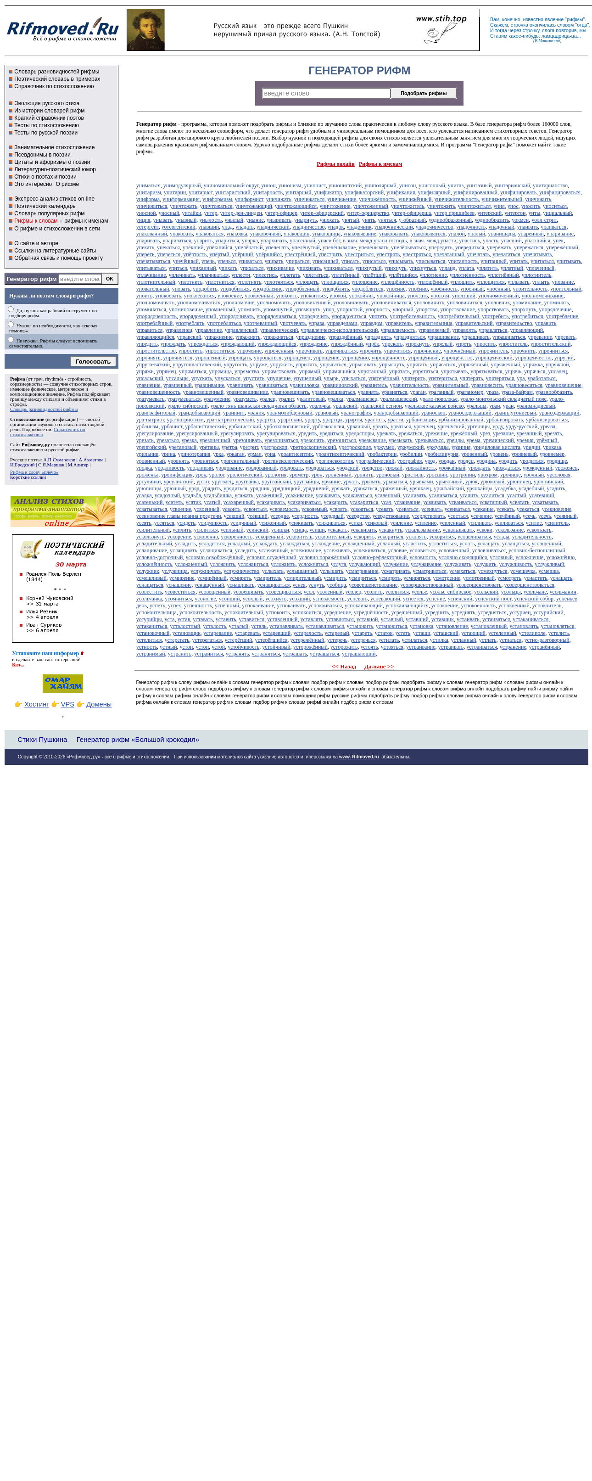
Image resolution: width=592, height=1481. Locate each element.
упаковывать (393, 233)
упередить (440, 247)
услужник (147, 571)
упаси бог (329, 240)
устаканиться (151, 626)
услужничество (241, 571)
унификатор (328, 192)
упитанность (463, 261)
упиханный (203, 268)
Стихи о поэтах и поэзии (45, 177)
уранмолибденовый (289, 413)
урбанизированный (461, 419)
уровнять (178, 461)
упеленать (277, 247)
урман (254, 454)
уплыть (540, 282)
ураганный (441, 392)
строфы (18, 404)
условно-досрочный (159, 557)
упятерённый (383, 378)
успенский (460, 598)
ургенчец (424, 426)
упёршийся (269, 254)
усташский (445, 633)
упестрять (388, 254)
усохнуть (275, 598)
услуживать (457, 564)
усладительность (532, 536)
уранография (356, 413)
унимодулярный (182, 185)
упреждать (173, 344)
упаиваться (553, 227)
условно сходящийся (463, 557)
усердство (358, 516)
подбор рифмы (382, 682)
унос (513, 206)
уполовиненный (311, 302)
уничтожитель (407, 206)
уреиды (455, 440)
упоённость (444, 289)
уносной (146, 213)
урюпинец (519, 481)
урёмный (547, 440)
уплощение (365, 282)
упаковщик (296, 233)
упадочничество (434, 227)
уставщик (442, 619)
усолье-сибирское (450, 592)
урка (218, 454)
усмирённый (212, 578)
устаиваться (496, 619)
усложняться (313, 564)
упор (328, 309)
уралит (286, 399)
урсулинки (148, 481)
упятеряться (500, 378)
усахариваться (304, 502)
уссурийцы (149, 619)
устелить (558, 633)
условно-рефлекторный (379, 557)
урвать (380, 426)
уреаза (547, 426)
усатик (193, 502)
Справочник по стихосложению (54, 86)
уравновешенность (158, 392)
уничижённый (414, 199)
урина (168, 454)
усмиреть (240, 578)
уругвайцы (306, 481)
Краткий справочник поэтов (49, 118)
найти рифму (543, 688)
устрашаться (324, 654)
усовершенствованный (426, 585)
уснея (299, 585)
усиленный (452, 523)
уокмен (520, 220)
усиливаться (508, 523)
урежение (436, 433)
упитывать (569, 261)
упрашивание (443, 337)
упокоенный (259, 295)
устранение (513, 647)
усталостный (185, 626)
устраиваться (481, 647)
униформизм (217, 199)
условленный (453, 550)
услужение (395, 564)
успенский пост (493, 598)
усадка (144, 495)
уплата (466, 268)
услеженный (273, 550)
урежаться (410, 433)
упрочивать (309, 351)
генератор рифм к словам (280, 682)
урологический (244, 474)
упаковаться (209, 233)
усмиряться (416, 578)
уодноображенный (450, 220)
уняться (387, 220)
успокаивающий (364, 605)
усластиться (443, 543)
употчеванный (260, 323)
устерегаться (207, 640)
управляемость (397, 330)
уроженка (147, 474)
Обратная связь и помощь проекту (58, 258)
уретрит (249, 447)
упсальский (149, 378)
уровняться (205, 461)
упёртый (219, 254)
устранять (237, 654)
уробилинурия (441, 454)
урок (200, 474)
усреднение (337, 612)
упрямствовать (279, 371)
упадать (244, 227)
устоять (369, 647)
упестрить (330, 254)
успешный (227, 605)
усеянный (565, 516)
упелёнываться (408, 247)
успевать (357, 598)
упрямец (166, 371)
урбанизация (421, 419)
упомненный (220, 309)
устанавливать (286, 626)
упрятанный (372, 371)
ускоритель (299, 536)
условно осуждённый (271, 557)
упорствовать (493, 309)
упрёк (373, 344)
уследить (245, 550)
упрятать (399, 371)
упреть (463, 344)
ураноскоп (433, 413)
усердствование (390, 516)
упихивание (280, 268)
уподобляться (367, 289)
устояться (392, 647)
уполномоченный (498, 295)
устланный (463, 640)
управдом (371, 323)
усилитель (557, 523)
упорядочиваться (276, 316)
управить (546, 323)
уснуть (316, 585)
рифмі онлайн (323, 702)
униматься (148, 185)
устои (186, 647)
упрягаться (442, 364)
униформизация (181, 199)
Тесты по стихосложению (46, 125)
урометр (298, 474)
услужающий (364, 564)
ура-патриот (150, 419)
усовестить (149, 592)
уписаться (374, 261)
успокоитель (546, 605)
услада (501, 536)
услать (467, 543)
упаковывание (359, 233)
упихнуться (422, 268)
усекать (505, 509)
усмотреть (509, 578)
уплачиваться (213, 275)
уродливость (169, 468)
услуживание (426, 564)
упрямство (247, 371)
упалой (456, 233)
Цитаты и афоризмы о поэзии (52, 162)
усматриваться (430, 571)
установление (452, 626)
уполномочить (273, 302)
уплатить (487, 268)
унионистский (345, 185)
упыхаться (353, 378)
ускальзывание (422, 530)
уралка (335, 399)
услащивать (183, 550)
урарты (353, 419)
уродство (371, 468)
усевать (384, 509)
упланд (447, 268)
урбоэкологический (286, 426)
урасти (395, 419)
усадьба (192, 495)
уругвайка (247, 481)
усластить (414, 543)
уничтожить (441, 206)
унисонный (432, 185)
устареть (362, 633)
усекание (483, 509)
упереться (169, 254)
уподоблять (335, 289)
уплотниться (220, 282)
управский (189, 337)
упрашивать (476, 337)
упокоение (230, 295)
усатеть (174, 502)
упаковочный (265, 233)
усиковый (376, 523)
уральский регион (381, 406)
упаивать (527, 227)
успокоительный (243, 612)
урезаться (167, 440)
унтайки (191, 213)
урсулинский (179, 481)
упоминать (556, 302)
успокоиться (306, 612)
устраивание (420, 647)
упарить (203, 240)
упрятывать (454, 371)
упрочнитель (493, 351)
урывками (421, 481)
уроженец (566, 468)
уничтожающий (253, 206)
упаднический (273, 227)
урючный (174, 488)
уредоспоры (360, 433)
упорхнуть (524, 309)
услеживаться (369, 550)
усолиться (397, 592)
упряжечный (505, 364)
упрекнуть (417, 344)
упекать (145, 247)
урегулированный (197, 433)
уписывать (400, 261)
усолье (419, 592)
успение (435, 598)
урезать (553, 433)
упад (227, 227)
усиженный (272, 523)
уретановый (183, 447)
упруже (259, 364)
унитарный (298, 192)
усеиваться (456, 509)
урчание (331, 481)
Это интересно (33, 184)
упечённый (186, 261)
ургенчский (451, 426)
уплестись (265, 275)
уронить (364, 474)
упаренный (531, 233)
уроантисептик (295, 454)
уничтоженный (370, 206)
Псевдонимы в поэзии (42, 154)
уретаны (209, 447)
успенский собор (533, 598)
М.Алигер (78, 464)
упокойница (391, 295)
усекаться (528, 509)
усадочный (167, 495)
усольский (486, 592)
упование (563, 282)
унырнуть (305, 220)
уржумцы (437, 447)
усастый (516, 495)
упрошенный (210, 357)
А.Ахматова (90, 459)
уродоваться (320, 468)
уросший (436, 474)
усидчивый (243, 523)
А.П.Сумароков (59, 459)
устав (184, 619)
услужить (485, 564)
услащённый (546, 543)
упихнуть (396, 268)
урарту (312, 419)
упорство (427, 309)
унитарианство (550, 185)
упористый (350, 309)
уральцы (476, 406)
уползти (439, 295)
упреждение (313, 344)
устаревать (247, 633)
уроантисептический (340, 454)
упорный (402, 309)
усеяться (164, 523)
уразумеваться (184, 399)
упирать (274, 261)
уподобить (205, 289)
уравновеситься (524, 385)
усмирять (390, 578)
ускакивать (363, 530)
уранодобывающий (396, 413)
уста (170, 619)
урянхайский (449, 488)
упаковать (181, 233)
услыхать (273, 571)
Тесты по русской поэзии (46, 132)
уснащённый (209, 585)
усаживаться (357, 495)
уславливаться (474, 536)
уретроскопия (355, 447)
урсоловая (558, 474)
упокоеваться (199, 295)
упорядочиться (348, 316)
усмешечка (523, 571)
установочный (153, 633)
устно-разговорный (546, 640)
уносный (169, 213)
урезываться (429, 440)
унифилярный (434, 192)
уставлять (311, 619)
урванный (358, 426)
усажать (244, 495)
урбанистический (205, 426)
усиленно (425, 523)
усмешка (548, 571)
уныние (255, 220)
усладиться (212, 543)
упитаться (542, 261)
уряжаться (365, 488)
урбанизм (147, 426)
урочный (534, 474)
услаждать (265, 543)
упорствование (457, 309)
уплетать (289, 275)
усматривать (395, 571)
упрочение (249, 351)
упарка (250, 240)
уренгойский (151, 447)
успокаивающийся (407, 605)
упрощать (240, 357)
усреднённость (371, 612)
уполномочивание (542, 295)
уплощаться (335, 282)
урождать (479, 468)
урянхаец (420, 488)
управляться (493, 330)
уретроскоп (274, 447)
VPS (67, 704)
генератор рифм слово (181, 688)
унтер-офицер (281, 213)
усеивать (431, 509)
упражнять (248, 337)
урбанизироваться (547, 419)
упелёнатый (248, 247)
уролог (216, 474)
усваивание (407, 502)
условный (501, 557)
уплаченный (540, 268)
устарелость (307, 633)
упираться (297, 261)
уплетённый (345, 275)
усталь (259, 626)
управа (316, 323)
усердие (279, 516)
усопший (229, 598)
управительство (514, 323)
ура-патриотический (230, 419)
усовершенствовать (479, 585)
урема (473, 440)
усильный (231, 530)
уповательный (152, 289)
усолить (373, 592)
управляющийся (155, 337)
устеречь (337, 640)
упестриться (359, 254)
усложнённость (154, 564)
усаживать (328, 495)
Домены (99, 704)
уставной (367, 619)
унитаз (456, 185)
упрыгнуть (391, 364)
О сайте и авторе (36, 243)
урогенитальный (240, 461)
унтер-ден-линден (241, 213)
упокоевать (168, 295)
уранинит (234, 413)
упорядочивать (236, 316)
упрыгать (306, 364)
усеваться (407, 509)
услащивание (151, 550)
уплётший (373, 275)
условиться (422, 550)
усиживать (301, 523)
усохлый (253, 598)
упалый (476, 233)
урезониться (341, 440)
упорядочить (314, 316)
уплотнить (190, 282)
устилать (388, 640)
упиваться (250, 261)
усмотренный (479, 578)
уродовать (291, 468)
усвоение (180, 509)
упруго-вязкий (153, 364)
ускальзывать (458, 530)
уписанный (326, 261)
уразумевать (150, 399)
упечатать (478, 254)
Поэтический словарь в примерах (57, 79)
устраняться (266, 654)
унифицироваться (560, 192)
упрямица (220, 371)
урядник (259, 488)
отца (582, 25)
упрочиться (397, 351)
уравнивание (209, 385)
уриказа (552, 447)
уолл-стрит (544, 220)
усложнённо (560, 557)
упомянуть (307, 309)
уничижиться (152, 206)
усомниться (178, 598)
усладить (185, 543)
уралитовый (311, 399)
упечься (227, 261)
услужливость (515, 564)
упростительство (156, 351)
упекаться (168, 247)
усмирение (182, 578)
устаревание (217, 633)
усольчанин (563, 592)
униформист (249, 199)
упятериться (442, 378)
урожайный (451, 468)
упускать (201, 378)
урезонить (312, 440)
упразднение (310, 337)
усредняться (492, 612)
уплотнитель (536, 275)
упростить (190, 351)
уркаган (235, 454)
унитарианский (512, 185)
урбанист (171, 426)
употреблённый (154, 323)
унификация (400, 192)
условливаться (489, 550)
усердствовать (428, 516)
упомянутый (277, 309)
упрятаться (425, 371)
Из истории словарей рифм (49, 110)
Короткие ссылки (28, 477)
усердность (304, 516)
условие (397, 550)
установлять (523, 626)
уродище (557, 461)
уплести (240, 275)
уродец (466, 461)
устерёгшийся (271, 640)
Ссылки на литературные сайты (55, 250)
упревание (540, 337)
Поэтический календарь (44, 206)
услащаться (515, 543)
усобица (336, 585)
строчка (519, 25)
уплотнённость (467, 275)
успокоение (444, 605)
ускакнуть (390, 530)
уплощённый (432, 282)
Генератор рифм (31, 278)
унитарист (200, 192)
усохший (299, 598)
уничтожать (183, 206)
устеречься (362, 640)
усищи (316, 530)
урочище (510, 474)
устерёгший (238, 640)
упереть (145, 254)
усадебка (505, 488)
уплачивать (181, 275)
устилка (439, 640)
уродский (347, 468)
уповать (181, 289)
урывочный (449, 481)
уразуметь (245, 399)
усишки (280, 530)
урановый (326, 413)
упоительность (530, 289)
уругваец (222, 481)
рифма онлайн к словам (163, 702)
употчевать (293, 323)
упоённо (418, 289)
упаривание (560, 233)
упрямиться (193, 371)
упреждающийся (276, 344)
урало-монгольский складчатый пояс (503, 399)
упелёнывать (373, 247)
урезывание (372, 440)
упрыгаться (333, 364)
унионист (314, 185)
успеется (413, 598)
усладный (239, 543)
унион (268, 185)
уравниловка (304, 385)
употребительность (412, 316)
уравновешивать (290, 392)
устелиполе (532, 633)
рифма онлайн (467, 688)
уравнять (368, 392)
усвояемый (314, 509)
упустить (253, 378)
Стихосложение (27, 419)
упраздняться (409, 337)
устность (146, 647)
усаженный (269, 495)
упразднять (378, 337)
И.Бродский (22, 464)
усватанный (493, 502)
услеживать (337, 550)
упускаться (227, 378)
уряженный (393, 488)
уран (494, 406)
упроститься (219, 351)
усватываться (151, 509)
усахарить (335, 502)
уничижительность (456, 199)
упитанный (493, 261)
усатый (212, 502)
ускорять (416, 536)
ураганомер (470, 392)
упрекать (392, 344)
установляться (557, 626)
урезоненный (215, 440)
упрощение (326, 357)
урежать (386, 433)
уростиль (413, 474)
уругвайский (276, 481)
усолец (353, 592)
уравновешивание (247, 392)
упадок (336, 227)
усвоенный (207, 509)
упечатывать (537, 254)
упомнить (249, 309)
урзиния (461, 447)
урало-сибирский (188, 406)
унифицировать (518, 192)
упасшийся (537, 240)
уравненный (177, 385)
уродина (486, 461)
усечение (481, 516)
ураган (418, 392)
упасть (490, 240)
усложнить (222, 564)
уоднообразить (492, 220)
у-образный (412, 220)
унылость (210, 220)
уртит (202, 481)
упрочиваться (341, 351)
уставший (417, 619)
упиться (177, 268)
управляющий (526, 330)
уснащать (561, 578)
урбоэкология (328, 426)
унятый (350, 220)
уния (498, 206)
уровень (499, 454)
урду (497, 426)
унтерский (489, 213)
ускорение (179, 536)
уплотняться (278, 282)
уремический (498, 440)
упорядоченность (156, 316)
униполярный (380, 185)
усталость (214, 626)
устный (168, 647)
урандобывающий (199, 413)
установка (421, 626)
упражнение (218, 337)
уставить (226, 619)
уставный (391, 619)
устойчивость (243, 647)
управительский (474, 323)
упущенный (307, 378)
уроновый (387, 474)
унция (143, 220)
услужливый (549, 564)
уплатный (512, 268)
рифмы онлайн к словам (221, 682)
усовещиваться (283, 592)
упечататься (506, 254)
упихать (228, 268)
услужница (175, 571)
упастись (469, 240)
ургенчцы (478, 426)
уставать (202, 619)
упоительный (565, 289)
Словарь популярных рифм (49, 213)
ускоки (484, 530)
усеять (143, 523)
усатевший (541, 495)
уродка (144, 468)
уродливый (200, 468)
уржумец (384, 447)
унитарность (268, 192)
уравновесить (487, 385)
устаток (384, 633)
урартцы (332, 419)
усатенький (149, 502)
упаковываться (428, 233)
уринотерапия (194, 454)
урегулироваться (276, 433)
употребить (495, 316)
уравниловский (339, 385)
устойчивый (276, 647)
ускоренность (236, 536)
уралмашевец (361, 399)
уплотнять (249, 282)
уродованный (261, 468)
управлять (464, 330)
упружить (281, 364)
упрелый (442, 344)
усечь (529, 516)
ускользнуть (150, 536)
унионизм (290, 185)
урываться (395, 481)
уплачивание (151, 275)
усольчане (535, 592)
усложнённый (191, 564)
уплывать (519, 282)
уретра (229, 447)
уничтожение (334, 206)
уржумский (410, 447)
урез (485, 433)
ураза (492, 392)
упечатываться (153, 261)
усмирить (335, 578)
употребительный (458, 316)
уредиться (331, 433)
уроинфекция (176, 474)
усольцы (511, 592)
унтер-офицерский (322, 213)
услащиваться (216, 550)
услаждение (326, 543)
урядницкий (286, 488)
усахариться (364, 502)
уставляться (340, 619)
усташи (421, 633)
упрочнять (148, 357)
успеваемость (328, 598)
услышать (331, 571)
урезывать (401, 440)
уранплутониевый (515, 413)
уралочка (319, 406)
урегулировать (237, 433)
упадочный (501, 227)
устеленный (502, 633)
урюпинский (548, 481)
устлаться (510, 640)
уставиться (252, 619)
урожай (393, 468)
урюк (471, 481)
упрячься (534, 371)
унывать (163, 220)
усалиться (492, 495)
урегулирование (154, 433)
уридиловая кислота (496, 447)
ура (521, 378)
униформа (148, 199)
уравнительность (410, 385)
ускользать (538, 530)
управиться (149, 330)
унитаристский (233, 192)
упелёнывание (339, 247)
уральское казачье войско (434, 406)
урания (255, 413)
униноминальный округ (231, 185)
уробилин (410, 454)
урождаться (506, 468)
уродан (446, 461)
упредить (147, 344)
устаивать (468, 619)
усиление (401, 523)
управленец (178, 330)
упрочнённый (459, 351)
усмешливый (151, 578)
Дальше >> (379, 666)
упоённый (498, 289)
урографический (375, 461)
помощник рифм (311, 695)
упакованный (151, 233)
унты (535, 213)
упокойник (361, 295)
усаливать (414, 495)
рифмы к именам (86, 221)
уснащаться (149, 585)
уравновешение (563, 385)
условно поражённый (324, 557)
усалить (469, 495)
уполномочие (238, 302)
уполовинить (429, 302)
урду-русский (521, 426)
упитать (518, 261)
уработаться (541, 378)
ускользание (509, 530)
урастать (375, 419)
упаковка (236, 233)
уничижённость (377, 199)
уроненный (338, 474)
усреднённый (406, 612)
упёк (558, 240)
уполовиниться (464, 302)
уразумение (216, 399)
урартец (266, 419)
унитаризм (148, 192)
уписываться (430, 261)
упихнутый (369, 268)
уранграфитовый (155, 413)
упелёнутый (306, 247)
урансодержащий (559, 413)
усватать (520, 502)
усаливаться (443, 495)
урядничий (316, 488)
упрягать (417, 364)
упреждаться (203, 344)
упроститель (513, 344)
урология (276, 474)
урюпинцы (149, 488)
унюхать (330, 220)
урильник (147, 454)
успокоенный (514, 605)
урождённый (538, 468)
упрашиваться (508, 337)
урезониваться (281, 440)
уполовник (497, 302)
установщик (186, 633)
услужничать (205, 571)
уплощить (462, 282)
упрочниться (553, 351)
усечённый (507, 516)
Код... (18, 664)
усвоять (338, 509)
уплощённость (397, 282)
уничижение (341, 199)
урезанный (529, 433)
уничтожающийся (296, 206)
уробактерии (382, 454)
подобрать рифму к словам (433, 682)
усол (308, 592)
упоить (144, 295)
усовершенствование (373, 585)
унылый (233, 220)
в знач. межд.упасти (433, 240)
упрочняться (178, 357)
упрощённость (388, 357)
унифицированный (475, 192)
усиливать (479, 523)
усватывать (545, 502)
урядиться (235, 488)
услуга (338, 564)
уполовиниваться (391, 302)
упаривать (148, 240)
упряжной (557, 364)
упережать (499, 247)
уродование (229, 468)
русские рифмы (349, 695)
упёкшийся (220, 247)
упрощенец (297, 357)
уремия (525, 440)
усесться (458, 516)
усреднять (463, 612)
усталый (239, 626)
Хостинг (36, 704)
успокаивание (258, 605)
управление (208, 330)
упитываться (151, 268)
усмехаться (462, 571)
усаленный (387, 495)
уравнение (148, 385)
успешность (198, 605)
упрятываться (486, 371)
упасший (511, 240)
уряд (194, 488)
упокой (338, 295)
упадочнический (393, 227)
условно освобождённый (215, 557)
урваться (401, 426)
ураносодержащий (469, 413)
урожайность (420, 468)
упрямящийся (339, 371)
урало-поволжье (439, 399)
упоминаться (151, 309)
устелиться (149, 640)
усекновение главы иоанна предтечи (178, 516)
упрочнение (427, 351)
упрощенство (457, 357)
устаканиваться (530, 619)
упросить (485, 344)
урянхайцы (479, 488)
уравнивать (240, 385)
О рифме (67, 184)
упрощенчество (533, 357)
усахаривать (271, 502)
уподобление (267, 289)
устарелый (336, 633)
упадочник (358, 227)
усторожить (344, 647)
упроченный (278, 351)
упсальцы (177, 378)
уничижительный (501, 199)
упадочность (471, 227)
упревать (565, 337)
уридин (531, 447)
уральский (345, 406)
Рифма (17, 378)
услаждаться (294, 543)
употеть (378, 316)
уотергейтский (178, 227)
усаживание (299, 495)
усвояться (361, 509)
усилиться (206, 530)
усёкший (257, 516)
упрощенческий (494, 357)
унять (368, 220)
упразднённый (345, 337)
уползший (463, 295)
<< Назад (344, 666)
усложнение (529, 557)
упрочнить (523, 351)
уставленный (282, 619)
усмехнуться (493, 571)
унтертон (514, 213)
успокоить (278, 612)
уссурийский (548, 612)
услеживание (305, 550)
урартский (290, 419)
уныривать (279, 220)
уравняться (394, 392)
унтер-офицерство (367, 213)
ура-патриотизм (185, 419)
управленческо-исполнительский (339, 330)
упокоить (287, 295)
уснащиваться (273, 585)
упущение (278, 378)
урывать (370, 481)
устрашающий (359, 654)
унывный (185, 220)
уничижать (278, 199)
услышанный (301, 571)
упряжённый (473, 364)
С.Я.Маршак (51, 464)
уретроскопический (313, 447)
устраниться (208, 654)
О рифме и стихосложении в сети (57, 228)
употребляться (224, 323)
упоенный (472, 289)
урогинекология (334, 461)
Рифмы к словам (35, 221)
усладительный (154, 543)
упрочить (370, 351)
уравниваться (271, 385)
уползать (418, 295)
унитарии (175, 192)
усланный (388, 543)
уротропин (462, 474)
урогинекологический (287, 461)
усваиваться (463, 502)
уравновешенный (203, 392)
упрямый (309, 371)
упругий (564, 357)
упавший (208, 227)
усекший (234, 516)
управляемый (433, 330)
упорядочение (555, 309)
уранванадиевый (535, 406)
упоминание (527, 302)
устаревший (276, 633)
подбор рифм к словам (338, 682)
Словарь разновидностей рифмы (56, 71)
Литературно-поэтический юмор (55, 169)
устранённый (544, 647)
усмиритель (267, 578)
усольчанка (149, 598)
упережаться (528, 247)
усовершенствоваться (529, 585)
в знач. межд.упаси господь (375, 240)
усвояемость (283, 509)
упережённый (562, 247)
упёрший (242, 254)
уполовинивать (350, 302)
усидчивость (213, 523)
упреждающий (237, 344)
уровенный (474, 454)
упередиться (469, 247)
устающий (473, 633)
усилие (533, 523)
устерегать (177, 640)
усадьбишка (218, 495)
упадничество (308, 227)
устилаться (414, 640)
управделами (342, 323)
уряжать (341, 488)
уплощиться (490, 282)
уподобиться (235, 289)
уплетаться (316, 275)
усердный (332, 516)
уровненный (150, 461)
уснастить (535, 578)
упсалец (557, 371)
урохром (487, 474)
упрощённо (355, 357)
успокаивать (291, 605)
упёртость (195, 254)
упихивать (309, 268)
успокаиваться (325, 605)
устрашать (295, 654)
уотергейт (147, 227)
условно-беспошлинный (536, 550)
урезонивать (247, 440)
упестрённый (300, 254)
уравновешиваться (333, 392)
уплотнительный (155, 282)
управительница (433, 323)
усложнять (283, 564)
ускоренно (206, 536)
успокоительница (156, 612)
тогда (501, 30)
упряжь (145, 371)
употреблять (189, 323)
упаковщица (326, 233)
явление (554, 19)
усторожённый (310, 647)
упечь (208, 261)
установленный (489, 626)
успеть (157, 605)
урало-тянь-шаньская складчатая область (258, 406)
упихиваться (338, 268)
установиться (391, 626)
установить (360, 626)
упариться (227, 240)
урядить (211, 488)
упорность (377, 309)
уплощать (307, 282)
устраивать (451, 647)
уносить (530, 206)
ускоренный (269, 536)
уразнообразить (554, 392)
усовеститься (180, 592)
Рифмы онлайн (336, 164)
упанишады (501, 233)
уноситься (555, 206)
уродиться (532, 461)
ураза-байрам (517, 392)
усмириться (362, 578)
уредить (307, 433)
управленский (241, 330)
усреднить (437, 612)
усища (299, 530)
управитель (398, 323)
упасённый (302, 240)
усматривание (362, 571)
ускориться (390, 536)
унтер (210, 213)
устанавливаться (325, 626)
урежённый (463, 433)
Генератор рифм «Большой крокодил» (138, 739)
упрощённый (423, 357)
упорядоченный (197, 316)
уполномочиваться (198, 302)
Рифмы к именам (380, 164)
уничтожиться (474, 206)
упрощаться (267, 357)
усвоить (231, 509)
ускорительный (333, 536)
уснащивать (240, 585)
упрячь (513, 371)
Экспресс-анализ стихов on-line (54, 199)
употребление (562, 316)
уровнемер (552, 454)
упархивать (274, 240)
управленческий (279, 330)
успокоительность (200, 612)
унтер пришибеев (454, 213)
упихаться (251, 268)
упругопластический (197, 364)
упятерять (471, 378)
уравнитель (374, 385)
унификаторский (364, 192)
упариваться (176, 240)
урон (316, 474)
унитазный (478, 185)
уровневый (524, 454)
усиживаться (331, 523)
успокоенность (478, 605)
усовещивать (248, 592)
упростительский (551, 344)
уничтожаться (216, 206)
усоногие (205, 598)
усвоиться (255, 509)
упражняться (278, 337)
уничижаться (309, 199)
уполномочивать (155, 302)
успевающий (385, 598)
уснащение (179, 585)
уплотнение (433, 275)
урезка (189, 440)
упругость (235, 364)
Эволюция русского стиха (46, 103)
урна (269, 454)
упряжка (532, 364)
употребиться (527, 316)
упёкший (193, 247)
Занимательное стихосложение (54, 147)
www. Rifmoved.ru (359, 756)
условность (422, 557)
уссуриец (520, 612)
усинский (257, 530)
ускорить (363, 536)
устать (402, 633)
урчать (350, 481)
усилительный (153, 530)
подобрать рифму (506, 688)
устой (218, 647)
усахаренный (238, 502)
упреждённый (346, 344)
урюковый (492, 481)
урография (409, 461)
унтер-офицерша (411, 213)
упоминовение (186, 309)
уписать (350, 261)
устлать (488, 640)
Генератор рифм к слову (164, 682)
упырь (331, 378)
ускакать (338, 530)
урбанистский (245, 426)
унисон (407, 185)
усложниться (253, 564)
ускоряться (442, 536)
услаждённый (358, 543)
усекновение (556, 509)
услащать (488, 543)
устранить (180, 654)
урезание (503, 433)
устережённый (307, 640)
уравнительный (450, 385)
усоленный (330, 592)
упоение (395, 289)
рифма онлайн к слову (491, 695)
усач (386, 502)
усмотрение (446, 578)
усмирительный (302, 578)
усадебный (531, 488)
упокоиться (313, 295)
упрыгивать (362, 364)
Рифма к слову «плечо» (34, 472)
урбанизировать (504, 419)
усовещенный (214, 592)
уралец (267, 399)
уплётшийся (402, 275)
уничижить (538, 199)
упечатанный (449, 254)
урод (430, 461)
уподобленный (302, 289)
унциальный (557, 213)
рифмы (575, 19)
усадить (556, 488)
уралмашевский (398, 399)
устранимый (150, 654)
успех (174, 605)
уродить (507, 461)
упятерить (414, 378)
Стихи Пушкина (42, 739)
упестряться (416, 254)
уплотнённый (503, 275)
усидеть (186, 523)
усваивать (434, 502)
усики (355, 523)
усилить (182, 530)
